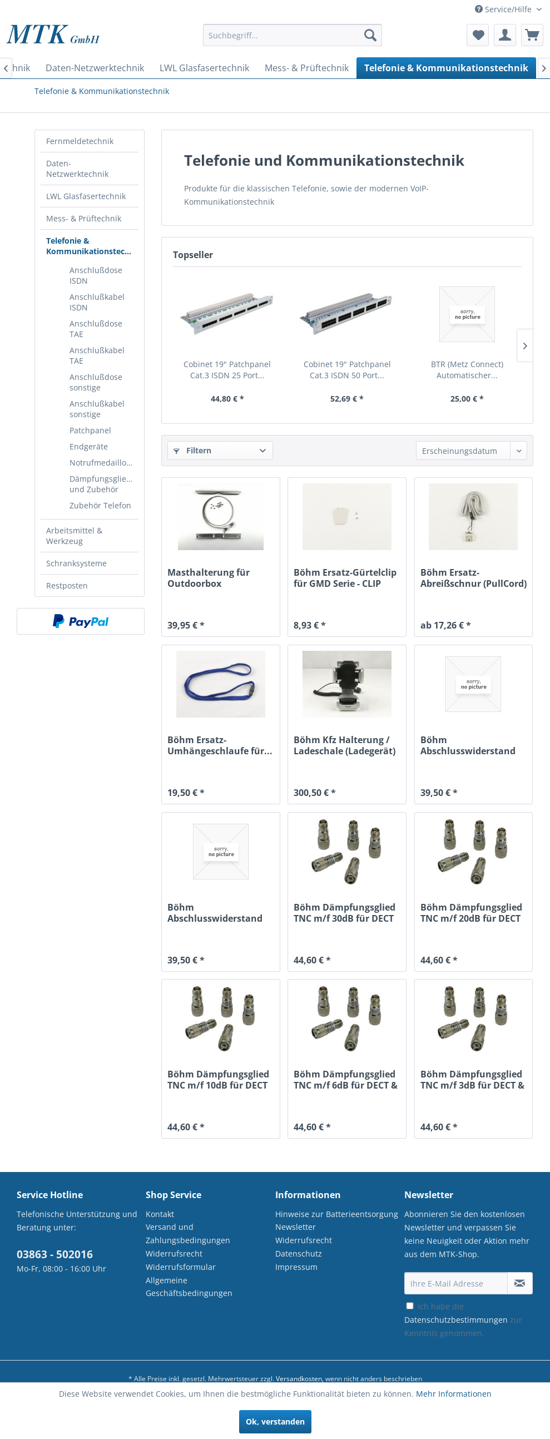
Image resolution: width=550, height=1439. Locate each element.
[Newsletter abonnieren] (520, 1283)
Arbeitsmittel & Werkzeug (74, 535)
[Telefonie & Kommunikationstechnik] (446, 67)
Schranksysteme (76, 563)
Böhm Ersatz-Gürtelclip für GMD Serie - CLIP (345, 578)
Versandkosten (299, 1378)
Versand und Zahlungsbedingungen (188, 1233)
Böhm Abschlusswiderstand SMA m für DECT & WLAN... (468, 745)
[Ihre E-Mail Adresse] (456, 1283)
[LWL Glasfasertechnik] (204, 67)
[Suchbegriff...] (292, 35)
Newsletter (295, 1227)
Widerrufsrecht (174, 1253)
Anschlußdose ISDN (96, 275)
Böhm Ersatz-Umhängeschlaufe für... (219, 745)
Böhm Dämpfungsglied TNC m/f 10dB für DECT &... (218, 1080)
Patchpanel (90, 430)
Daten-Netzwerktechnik (77, 168)
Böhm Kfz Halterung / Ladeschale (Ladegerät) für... (344, 745)
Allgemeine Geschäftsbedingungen (189, 1287)
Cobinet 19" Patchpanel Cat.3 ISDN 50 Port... (347, 369)
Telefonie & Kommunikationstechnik (92, 245)
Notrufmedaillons (102, 462)
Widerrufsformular (181, 1267)
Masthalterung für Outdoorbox (208, 578)
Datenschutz (298, 1253)
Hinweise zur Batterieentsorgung (336, 1214)
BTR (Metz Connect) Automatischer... (467, 369)
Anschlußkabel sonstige (97, 408)
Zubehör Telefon (100, 505)
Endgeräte (89, 446)
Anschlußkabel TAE (97, 355)
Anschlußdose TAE (96, 328)
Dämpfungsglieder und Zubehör (104, 483)
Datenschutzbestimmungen (456, 1319)
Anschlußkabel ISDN (97, 302)
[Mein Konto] (505, 35)
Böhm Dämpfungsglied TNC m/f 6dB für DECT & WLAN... (346, 1080)
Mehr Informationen (454, 1393)
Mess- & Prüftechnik (83, 218)
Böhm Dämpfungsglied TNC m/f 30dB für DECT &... (344, 913)
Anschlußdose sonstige (96, 382)
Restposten (67, 585)
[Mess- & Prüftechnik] (306, 67)
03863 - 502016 (55, 1254)
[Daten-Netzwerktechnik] (95, 67)
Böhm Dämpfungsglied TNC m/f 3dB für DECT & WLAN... (472, 1080)
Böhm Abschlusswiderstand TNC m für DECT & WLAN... (214, 913)
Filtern (192, 450)
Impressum (296, 1267)
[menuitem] (292, 40)
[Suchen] (370, 35)
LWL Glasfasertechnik (86, 196)
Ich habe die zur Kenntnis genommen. (463, 1319)
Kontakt (160, 1214)
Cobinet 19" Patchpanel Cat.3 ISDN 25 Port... (227, 369)
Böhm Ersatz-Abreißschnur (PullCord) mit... (473, 578)
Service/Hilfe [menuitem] (504, 9)
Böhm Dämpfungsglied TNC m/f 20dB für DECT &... (471, 913)
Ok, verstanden (275, 1421)
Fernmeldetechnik (79, 141)
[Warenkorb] (532, 35)
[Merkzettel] (478, 35)
